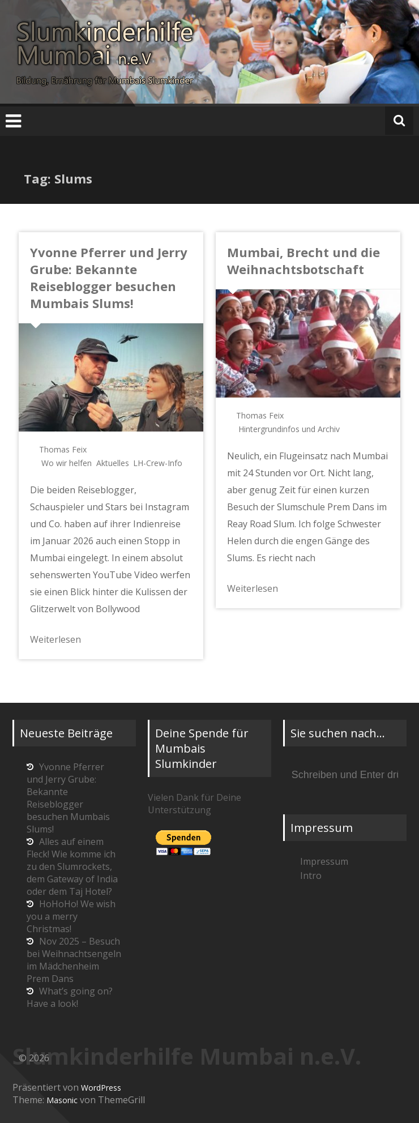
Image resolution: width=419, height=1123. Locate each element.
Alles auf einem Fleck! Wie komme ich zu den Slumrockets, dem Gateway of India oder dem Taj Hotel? (72, 866)
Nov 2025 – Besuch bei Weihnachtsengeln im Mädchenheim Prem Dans (74, 960)
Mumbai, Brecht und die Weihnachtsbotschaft (303, 260)
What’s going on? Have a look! (70, 997)
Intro (311, 875)
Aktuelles (112, 463)
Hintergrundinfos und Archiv (289, 429)
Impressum (324, 861)
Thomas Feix (63, 449)
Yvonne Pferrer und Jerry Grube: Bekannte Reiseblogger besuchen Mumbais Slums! (108, 277)
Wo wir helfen (66, 463)
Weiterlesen (55, 639)
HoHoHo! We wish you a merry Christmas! (71, 916)
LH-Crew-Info (157, 463)
